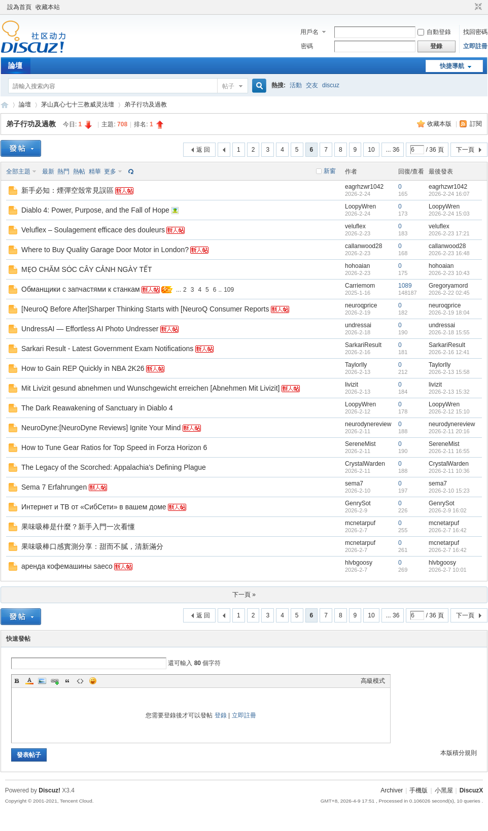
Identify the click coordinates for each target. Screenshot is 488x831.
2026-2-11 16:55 (449, 451)
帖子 (228, 86)
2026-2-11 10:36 (449, 471)
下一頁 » (244, 594)
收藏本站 (48, 7)
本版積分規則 (458, 752)
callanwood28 (363, 246)
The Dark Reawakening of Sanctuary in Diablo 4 (97, 408)
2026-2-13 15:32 (449, 392)
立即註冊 (475, 46)
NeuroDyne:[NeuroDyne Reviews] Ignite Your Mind (101, 428)
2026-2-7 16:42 (448, 530)
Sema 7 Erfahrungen (54, 487)
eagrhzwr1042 (364, 186)
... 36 (393, 149)
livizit (351, 384)
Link (55, 681)
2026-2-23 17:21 (449, 233)
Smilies (93, 681)
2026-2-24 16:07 (449, 194)
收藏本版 (440, 123)
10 (371, 149)
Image (42, 681)
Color (29, 681)
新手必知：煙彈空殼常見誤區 (67, 190)
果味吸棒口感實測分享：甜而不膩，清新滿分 (92, 546)
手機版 (418, 790)
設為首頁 (19, 7)
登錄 (221, 715)
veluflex (355, 226)
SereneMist (360, 443)
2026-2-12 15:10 (449, 411)
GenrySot (358, 503)
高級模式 (373, 680)
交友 (312, 85)
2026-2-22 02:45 (449, 293)
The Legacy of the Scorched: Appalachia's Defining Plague (113, 467)
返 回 (203, 149)
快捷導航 (452, 66)
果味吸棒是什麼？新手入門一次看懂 (78, 527)
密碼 (307, 46)
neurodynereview (368, 424)
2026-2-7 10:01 (448, 570)
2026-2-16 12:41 (449, 352)
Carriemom (360, 285)
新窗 (330, 171)
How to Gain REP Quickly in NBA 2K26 (83, 368)
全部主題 (18, 171)
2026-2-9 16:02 (448, 510)
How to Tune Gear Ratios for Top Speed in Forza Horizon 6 (114, 447)
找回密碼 (475, 32)
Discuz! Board (5, 104)
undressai (358, 325)
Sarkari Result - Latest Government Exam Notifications (107, 348)
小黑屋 (444, 790)
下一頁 (465, 149)
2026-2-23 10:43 (449, 273)
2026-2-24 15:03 (449, 214)
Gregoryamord (448, 285)
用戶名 (309, 32)
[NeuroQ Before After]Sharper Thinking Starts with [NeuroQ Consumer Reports (145, 309)
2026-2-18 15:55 (449, 332)
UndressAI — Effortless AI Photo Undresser (90, 329)
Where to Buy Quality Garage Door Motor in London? (105, 250)
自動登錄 (434, 32)
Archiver (391, 790)
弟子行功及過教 (145, 104)
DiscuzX (471, 790)
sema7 (354, 483)
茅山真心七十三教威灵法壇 (77, 104)
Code (80, 681)
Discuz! (49, 790)
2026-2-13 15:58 (449, 372)
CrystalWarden (365, 463)
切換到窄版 (477, 7)
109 (229, 289)
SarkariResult (363, 345)
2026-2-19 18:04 (449, 312)
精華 (95, 171)
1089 (405, 285)
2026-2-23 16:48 (449, 253)
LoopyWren (360, 206)
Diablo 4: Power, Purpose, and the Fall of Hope (95, 210)
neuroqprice (361, 305)
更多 (110, 171)
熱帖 (79, 171)
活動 (296, 85)
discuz (330, 85)
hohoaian (357, 265)
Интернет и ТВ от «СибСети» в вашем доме (93, 507)
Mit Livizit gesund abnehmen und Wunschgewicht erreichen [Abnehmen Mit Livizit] (150, 388)
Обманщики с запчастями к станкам (80, 289)
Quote (67, 681)
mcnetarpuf (360, 523)
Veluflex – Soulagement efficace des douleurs (93, 230)
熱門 (63, 171)
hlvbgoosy (358, 562)
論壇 (15, 65)
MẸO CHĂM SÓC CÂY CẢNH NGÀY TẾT (86, 269)
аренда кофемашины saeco (67, 566)
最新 (48, 171)
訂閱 (476, 123)
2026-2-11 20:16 (449, 431)
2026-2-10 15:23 (449, 491)
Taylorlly (356, 364)
